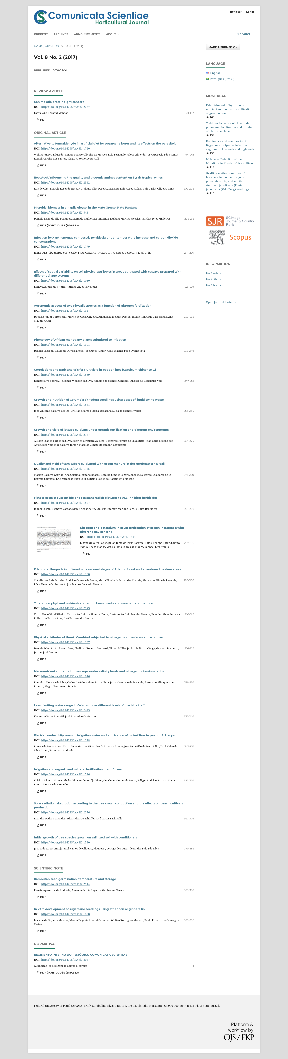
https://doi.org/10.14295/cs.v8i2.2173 (65, 608)
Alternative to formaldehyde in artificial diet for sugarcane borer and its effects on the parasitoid (105, 143)
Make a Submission (223, 47)
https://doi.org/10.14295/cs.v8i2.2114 (65, 884)
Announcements (87, 34)
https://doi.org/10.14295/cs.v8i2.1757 (65, 642)
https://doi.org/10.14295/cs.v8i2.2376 (65, 812)
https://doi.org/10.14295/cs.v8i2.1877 (65, 503)
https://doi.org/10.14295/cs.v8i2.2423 (65, 710)
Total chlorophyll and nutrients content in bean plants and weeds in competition (93, 603)
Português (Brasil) (222, 79)
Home (38, 46)
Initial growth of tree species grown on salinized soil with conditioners (85, 837)
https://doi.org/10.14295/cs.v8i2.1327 (65, 310)
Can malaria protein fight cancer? (59, 102)
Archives (61, 34)
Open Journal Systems (221, 302)
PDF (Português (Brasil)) (59, 225)
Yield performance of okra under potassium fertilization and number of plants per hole (230, 127)
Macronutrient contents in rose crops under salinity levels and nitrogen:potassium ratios (99, 671)
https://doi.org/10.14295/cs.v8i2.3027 (65, 960)
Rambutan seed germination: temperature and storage (75, 879)
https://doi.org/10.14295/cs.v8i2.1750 (65, 574)
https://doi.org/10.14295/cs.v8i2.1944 (111, 537)
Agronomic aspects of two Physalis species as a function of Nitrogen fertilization (92, 305)
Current (41, 34)
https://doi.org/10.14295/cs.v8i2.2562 (65, 182)
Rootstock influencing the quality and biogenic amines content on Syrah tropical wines (98, 177)
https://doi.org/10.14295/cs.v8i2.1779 (65, 246)
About (111, 34)
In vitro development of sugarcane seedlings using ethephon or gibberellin (89, 909)
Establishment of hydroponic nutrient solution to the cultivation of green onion (229, 109)
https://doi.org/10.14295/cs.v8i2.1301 (65, 344)
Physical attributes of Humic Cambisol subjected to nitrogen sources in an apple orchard (99, 637)
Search (244, 34)
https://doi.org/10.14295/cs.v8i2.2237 (65, 107)
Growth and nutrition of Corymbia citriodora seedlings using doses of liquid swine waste (99, 400)
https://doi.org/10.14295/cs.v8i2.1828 (65, 914)
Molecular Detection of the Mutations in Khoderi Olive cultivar (229, 161)
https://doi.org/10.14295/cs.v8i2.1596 (65, 774)
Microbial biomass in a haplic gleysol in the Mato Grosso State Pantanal (86, 207)
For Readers (213, 273)
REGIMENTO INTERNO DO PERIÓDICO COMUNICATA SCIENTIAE (80, 955)
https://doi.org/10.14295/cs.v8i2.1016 (65, 676)
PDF (42, 119)
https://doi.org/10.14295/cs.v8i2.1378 (65, 740)
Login (250, 11)
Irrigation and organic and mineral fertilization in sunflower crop (81, 769)
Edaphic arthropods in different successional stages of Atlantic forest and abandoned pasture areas (107, 569)
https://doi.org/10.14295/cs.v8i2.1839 (65, 374)
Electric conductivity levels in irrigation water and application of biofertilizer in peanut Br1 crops (104, 735)
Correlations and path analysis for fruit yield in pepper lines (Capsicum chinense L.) (95, 369)
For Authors (213, 279)
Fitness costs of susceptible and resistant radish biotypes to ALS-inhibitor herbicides (95, 498)
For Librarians (215, 285)
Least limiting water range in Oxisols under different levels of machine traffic (90, 705)
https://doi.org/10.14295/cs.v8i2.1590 (65, 842)
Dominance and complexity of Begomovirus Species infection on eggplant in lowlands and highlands (230, 145)
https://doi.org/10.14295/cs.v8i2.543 (64, 212)
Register (236, 11)
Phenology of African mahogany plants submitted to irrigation (80, 339)
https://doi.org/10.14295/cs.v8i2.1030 (65, 280)
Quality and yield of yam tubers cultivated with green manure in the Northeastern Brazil (99, 464)
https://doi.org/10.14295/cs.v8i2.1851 (65, 405)
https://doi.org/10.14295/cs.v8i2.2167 (65, 435)
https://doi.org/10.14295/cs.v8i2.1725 (65, 469)
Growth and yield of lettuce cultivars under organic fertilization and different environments (101, 430)
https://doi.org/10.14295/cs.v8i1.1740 (65, 148)
